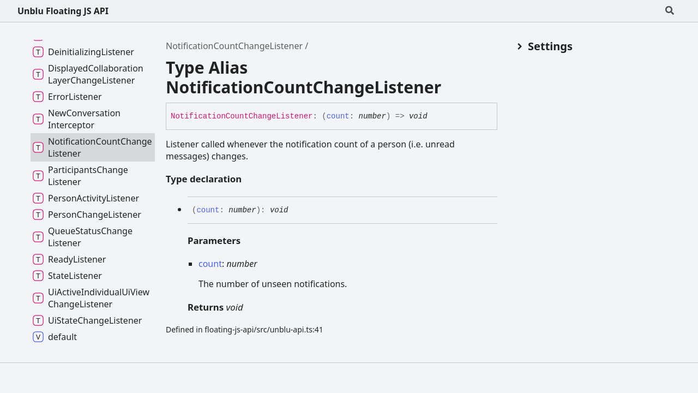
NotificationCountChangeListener (234, 46)
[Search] (670, 11)
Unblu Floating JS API (63, 11)
